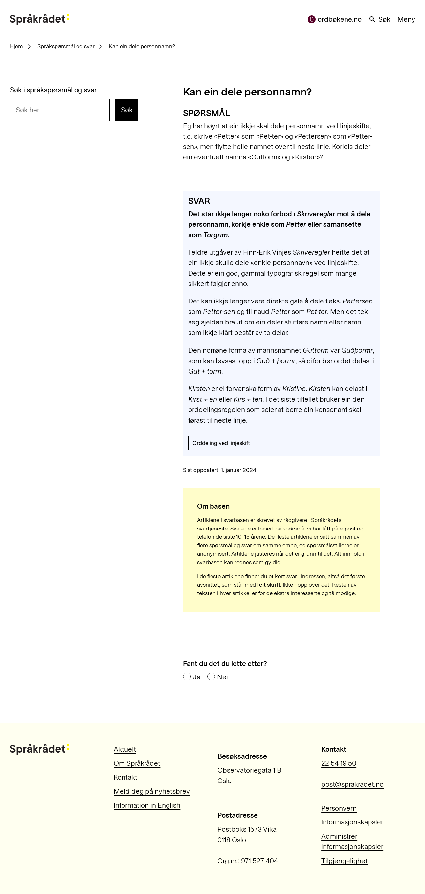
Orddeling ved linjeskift (221, 443)
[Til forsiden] (39, 19)
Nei (222, 677)
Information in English (147, 805)
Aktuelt (125, 749)
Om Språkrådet (137, 763)
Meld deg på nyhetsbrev (152, 791)
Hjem (16, 46)
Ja (196, 677)
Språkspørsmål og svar (66, 46)
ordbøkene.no (335, 19)
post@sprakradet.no (352, 784)
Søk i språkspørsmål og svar (53, 90)
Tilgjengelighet (344, 861)
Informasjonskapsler (352, 822)
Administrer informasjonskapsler (352, 841)
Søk (379, 19)
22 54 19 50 (338, 763)
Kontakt (125, 777)
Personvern (339, 808)
